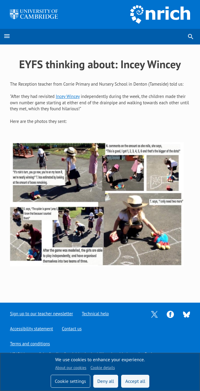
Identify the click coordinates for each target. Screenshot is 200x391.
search (190, 36)
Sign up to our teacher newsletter (41, 313)
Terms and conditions (30, 344)
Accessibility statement (31, 328)
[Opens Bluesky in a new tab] (186, 314)
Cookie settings (70, 381)
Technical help (95, 313)
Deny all (105, 381)
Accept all (135, 381)
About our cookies (70, 367)
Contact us (72, 328)
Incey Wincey (68, 96)
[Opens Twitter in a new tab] (154, 314)
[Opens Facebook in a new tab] (170, 314)
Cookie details (103, 367)
